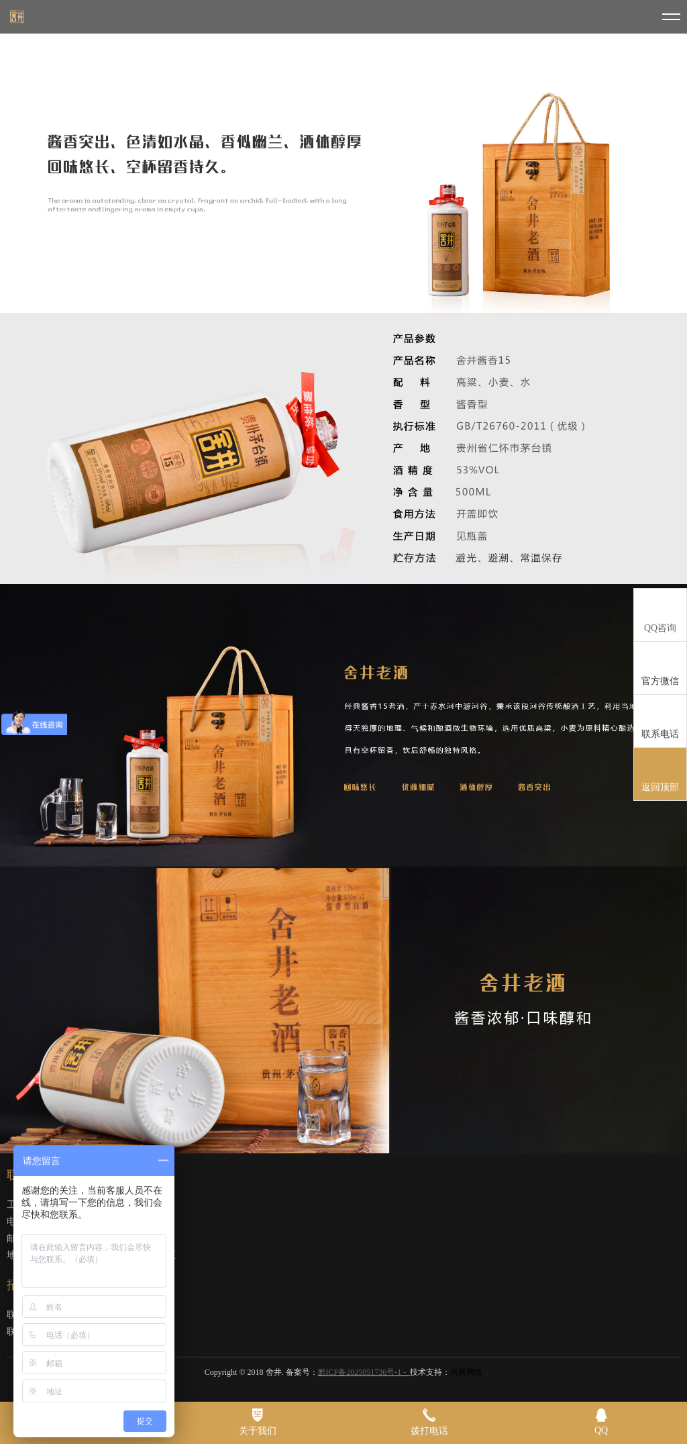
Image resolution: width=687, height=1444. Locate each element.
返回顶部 (660, 774)
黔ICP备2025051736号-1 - (363, 1372)
